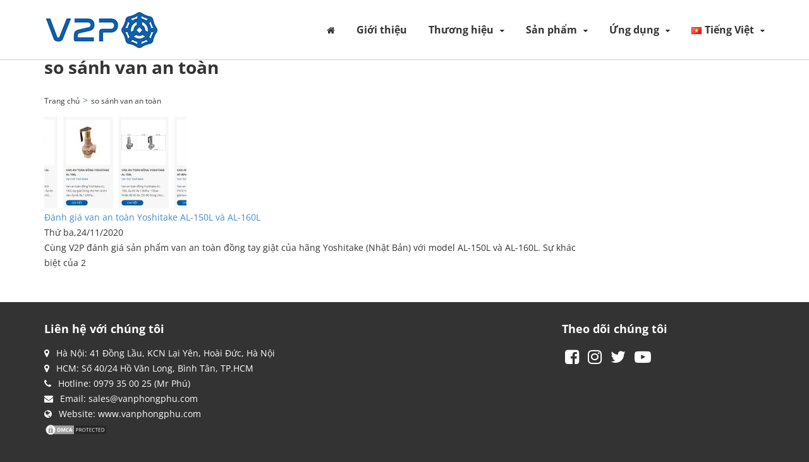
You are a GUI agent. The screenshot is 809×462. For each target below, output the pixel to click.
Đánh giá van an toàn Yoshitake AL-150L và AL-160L (152, 217)
